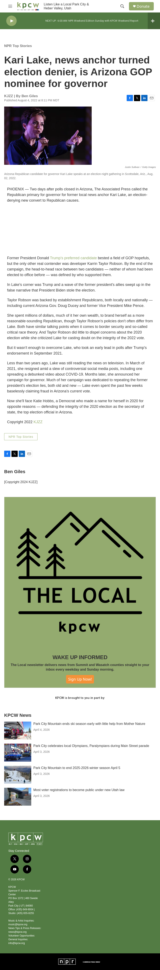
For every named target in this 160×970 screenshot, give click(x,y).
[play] (11, 21)
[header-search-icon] (122, 6)
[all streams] (154, 20)
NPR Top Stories (18, 46)
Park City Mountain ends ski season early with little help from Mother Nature (89, 724)
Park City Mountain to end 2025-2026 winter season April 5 (76, 768)
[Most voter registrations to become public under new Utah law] (17, 797)
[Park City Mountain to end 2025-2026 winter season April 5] (17, 775)
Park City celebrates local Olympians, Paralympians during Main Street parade (91, 746)
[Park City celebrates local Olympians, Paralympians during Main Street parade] (17, 753)
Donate (143, 6)
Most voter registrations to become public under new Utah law (79, 790)
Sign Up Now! (80, 679)
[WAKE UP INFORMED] (80, 572)
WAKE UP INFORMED (80, 657)
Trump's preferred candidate (73, 258)
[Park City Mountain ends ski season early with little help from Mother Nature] (17, 730)
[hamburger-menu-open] (10, 6)
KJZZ (38, 422)
